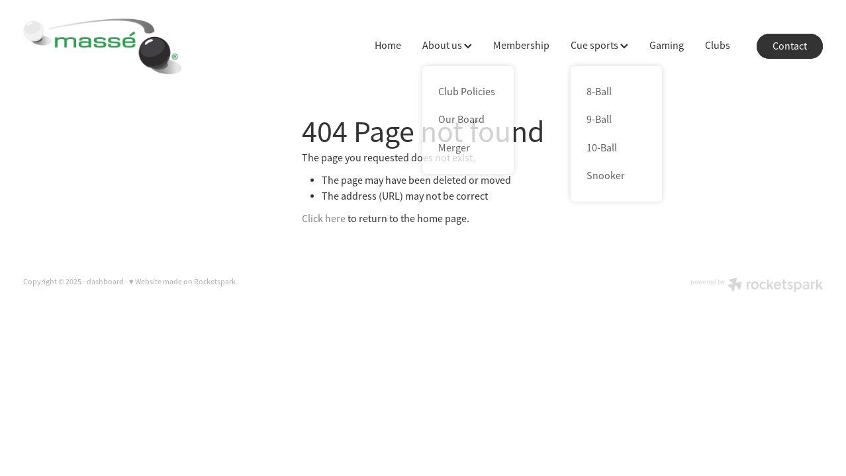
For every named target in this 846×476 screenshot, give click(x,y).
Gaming (666, 45)
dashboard (105, 281)
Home (388, 45)
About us (447, 45)
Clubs (717, 45)
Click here (324, 218)
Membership (521, 45)
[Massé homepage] (103, 46)
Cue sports (599, 45)
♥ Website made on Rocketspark (182, 281)
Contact (790, 46)
